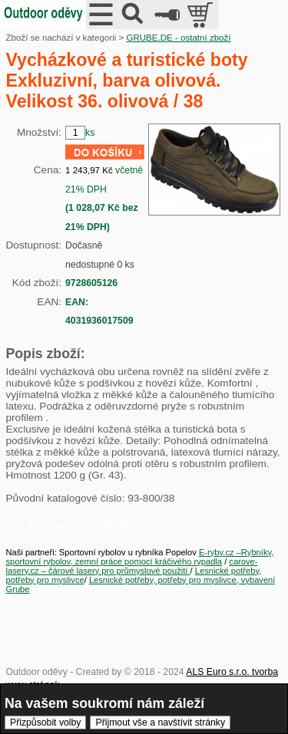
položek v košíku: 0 (201, 14)
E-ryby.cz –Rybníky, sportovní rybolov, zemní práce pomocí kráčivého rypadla (140, 557)
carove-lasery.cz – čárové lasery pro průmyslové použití (132, 566)
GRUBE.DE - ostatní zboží (178, 37)
